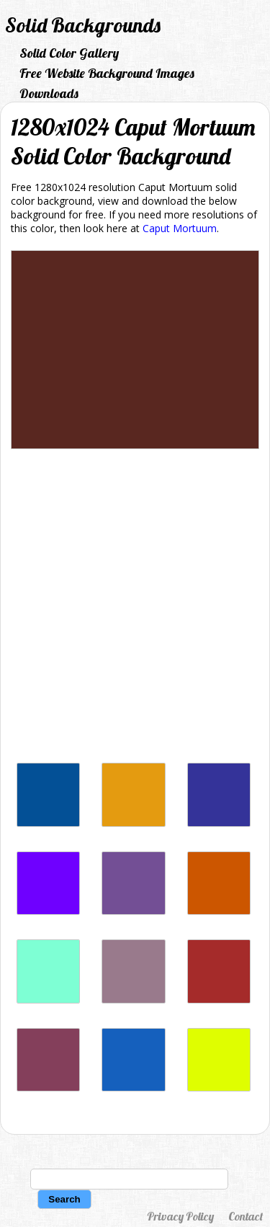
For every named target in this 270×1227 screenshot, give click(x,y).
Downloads (48, 93)
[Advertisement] (135, 609)
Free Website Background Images (106, 73)
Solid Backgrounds (83, 24)
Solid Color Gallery (69, 53)
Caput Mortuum (180, 228)
